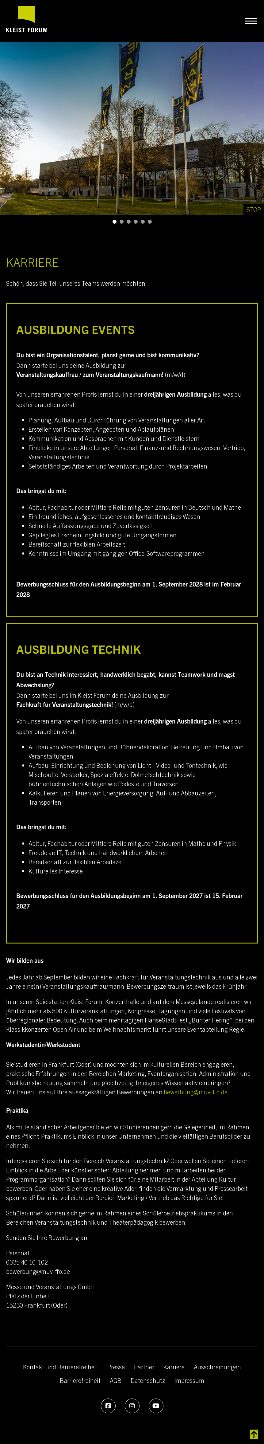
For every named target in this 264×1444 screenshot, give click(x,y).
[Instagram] (132, 1406)
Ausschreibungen (217, 1367)
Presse (116, 1367)
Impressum (189, 1380)
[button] (115, 222)
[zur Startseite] (26, 21)
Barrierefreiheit (80, 1380)
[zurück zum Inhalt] (254, 1434)
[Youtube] (156, 1406)
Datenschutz (148, 1380)
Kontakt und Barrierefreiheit (60, 1367)
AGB (115, 1380)
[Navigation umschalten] (251, 21)
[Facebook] (108, 1406)
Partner (144, 1367)
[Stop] (253, 209)
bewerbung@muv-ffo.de (196, 1092)
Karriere (174, 1367)
